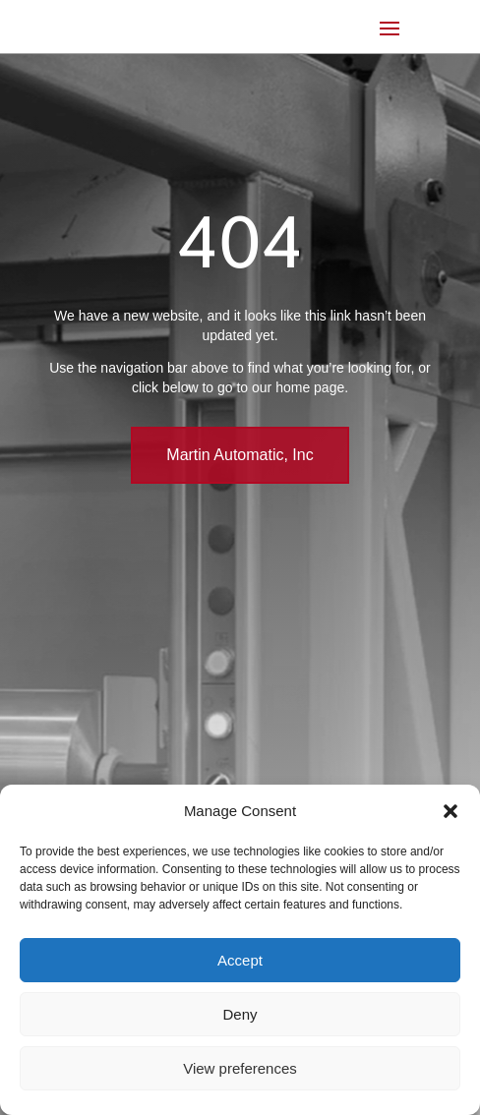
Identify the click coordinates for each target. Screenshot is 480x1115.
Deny (239, 1014)
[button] (450, 811)
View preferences (240, 1068)
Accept (240, 960)
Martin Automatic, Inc (239, 454)
